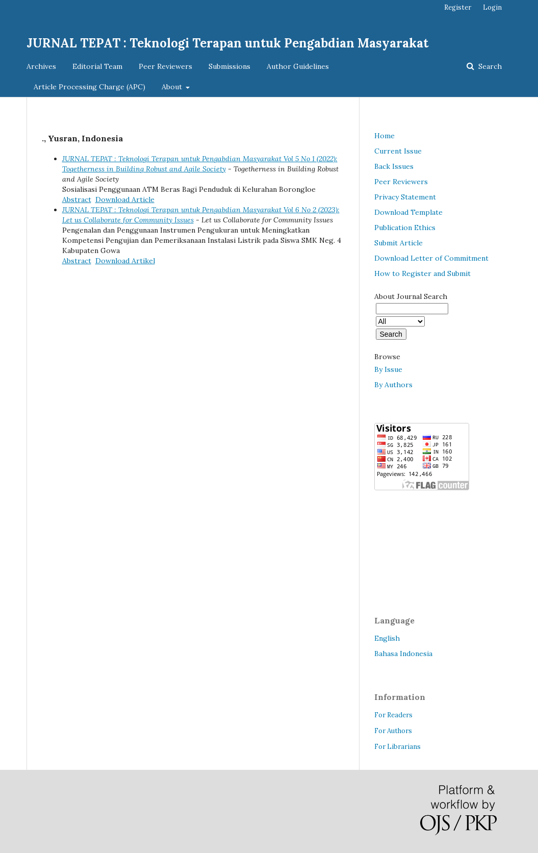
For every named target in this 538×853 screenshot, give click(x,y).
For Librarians (397, 746)
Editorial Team (97, 66)
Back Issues (394, 166)
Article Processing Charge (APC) (89, 86)
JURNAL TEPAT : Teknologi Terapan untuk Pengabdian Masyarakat (227, 43)
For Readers (393, 715)
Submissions (229, 66)
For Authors (393, 730)
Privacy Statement (405, 197)
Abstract (76, 199)
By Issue (388, 369)
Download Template (408, 212)
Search (489, 66)
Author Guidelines (298, 66)
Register (457, 7)
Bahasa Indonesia (403, 653)
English (387, 638)
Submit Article (398, 242)
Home (384, 135)
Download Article (125, 199)
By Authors (393, 384)
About (173, 86)
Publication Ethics (404, 227)
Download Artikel (125, 260)
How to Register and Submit (422, 273)
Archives (41, 66)
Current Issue (398, 151)
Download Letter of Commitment (431, 258)
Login (492, 7)
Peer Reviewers (165, 66)
